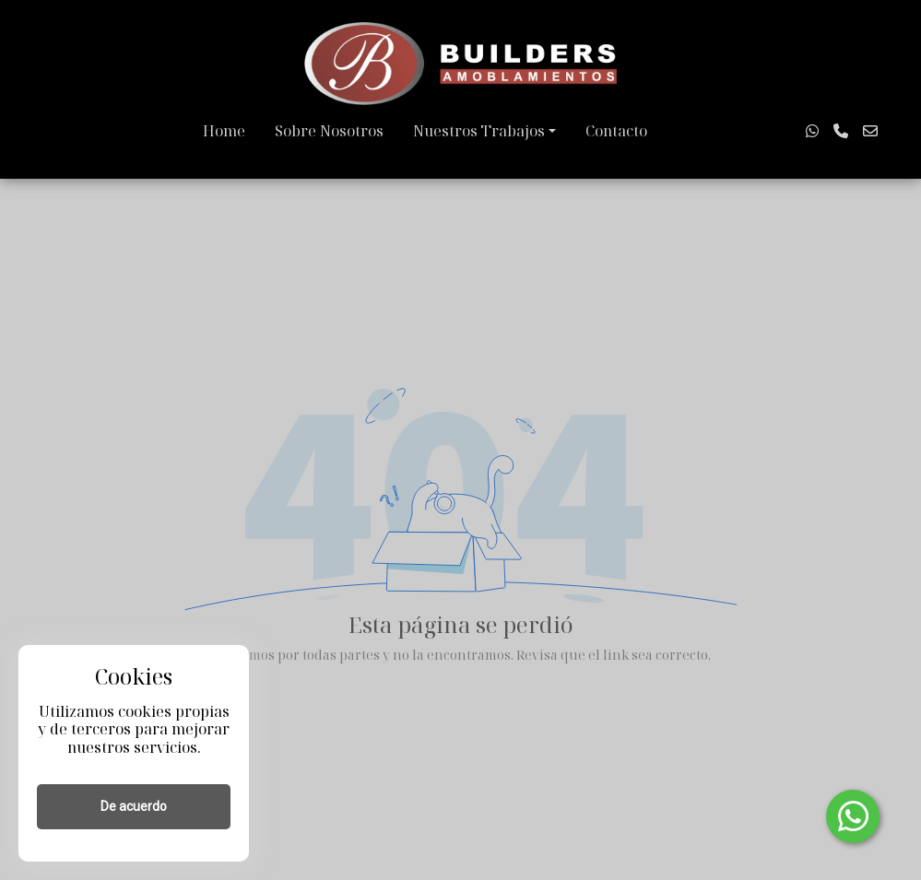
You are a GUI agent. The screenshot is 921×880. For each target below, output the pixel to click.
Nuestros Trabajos (479, 131)
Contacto (616, 131)
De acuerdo (133, 806)
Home (224, 131)
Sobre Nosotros (329, 131)
